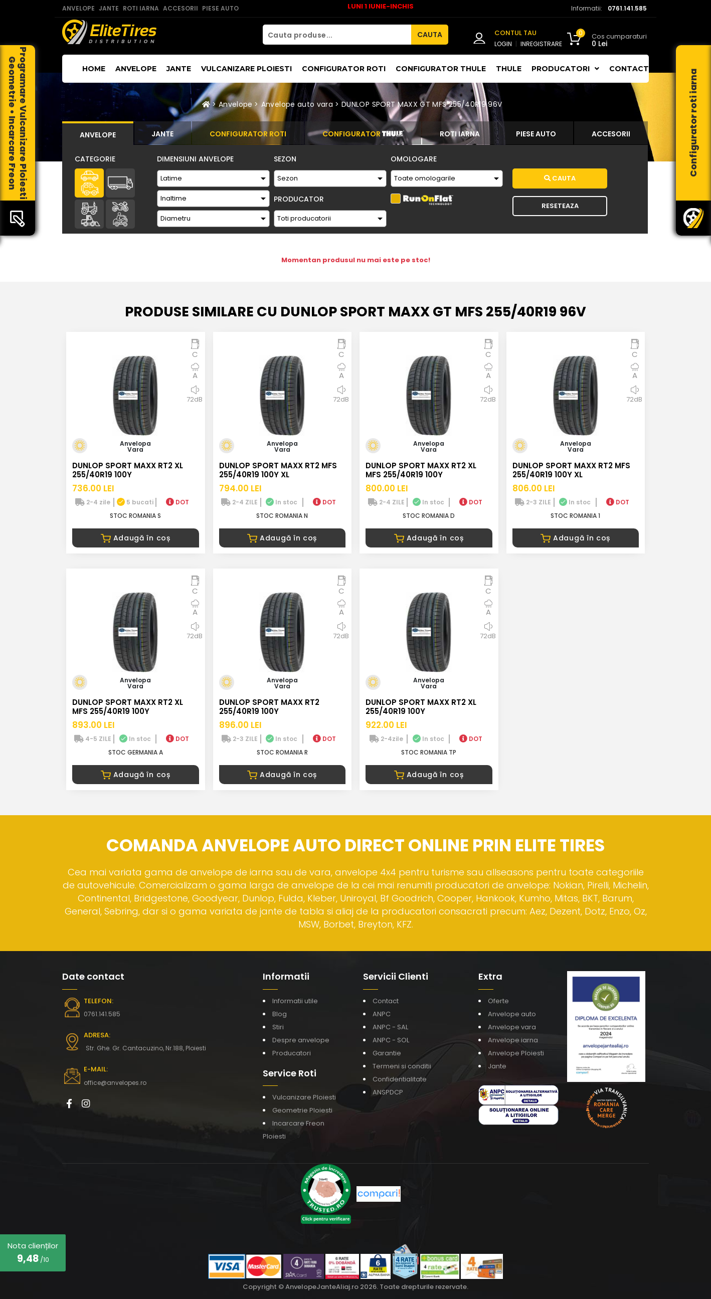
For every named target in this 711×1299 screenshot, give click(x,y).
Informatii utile (295, 1001)
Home (93, 68)
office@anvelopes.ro (115, 1082)
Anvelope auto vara (297, 104)
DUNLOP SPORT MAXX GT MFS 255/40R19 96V (421, 104)
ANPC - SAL (390, 1027)
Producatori (291, 1053)
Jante (178, 68)
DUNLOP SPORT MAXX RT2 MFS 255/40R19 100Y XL (278, 470)
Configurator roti (344, 68)
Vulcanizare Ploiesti (246, 68)
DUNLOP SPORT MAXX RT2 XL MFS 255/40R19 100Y (421, 470)
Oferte (498, 1001)
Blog (279, 1014)
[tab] (97, 133)
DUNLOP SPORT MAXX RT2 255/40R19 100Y (269, 706)
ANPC (382, 1014)
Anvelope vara (512, 1027)
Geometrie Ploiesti (302, 1110)
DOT (177, 502)
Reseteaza (560, 206)
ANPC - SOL (391, 1040)
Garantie (387, 1053)
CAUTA (429, 35)
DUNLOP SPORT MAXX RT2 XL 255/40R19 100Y (127, 470)
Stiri (278, 1027)
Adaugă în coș (135, 538)
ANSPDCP (388, 1092)
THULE (508, 68)
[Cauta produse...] (337, 35)
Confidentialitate (400, 1079)
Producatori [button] (565, 68)
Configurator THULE (441, 68)
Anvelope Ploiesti (516, 1053)
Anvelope (135, 68)
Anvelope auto (512, 1014)
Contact (629, 68)
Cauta (560, 178)
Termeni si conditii (402, 1066)
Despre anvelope (300, 1040)
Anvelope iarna (513, 1040)
